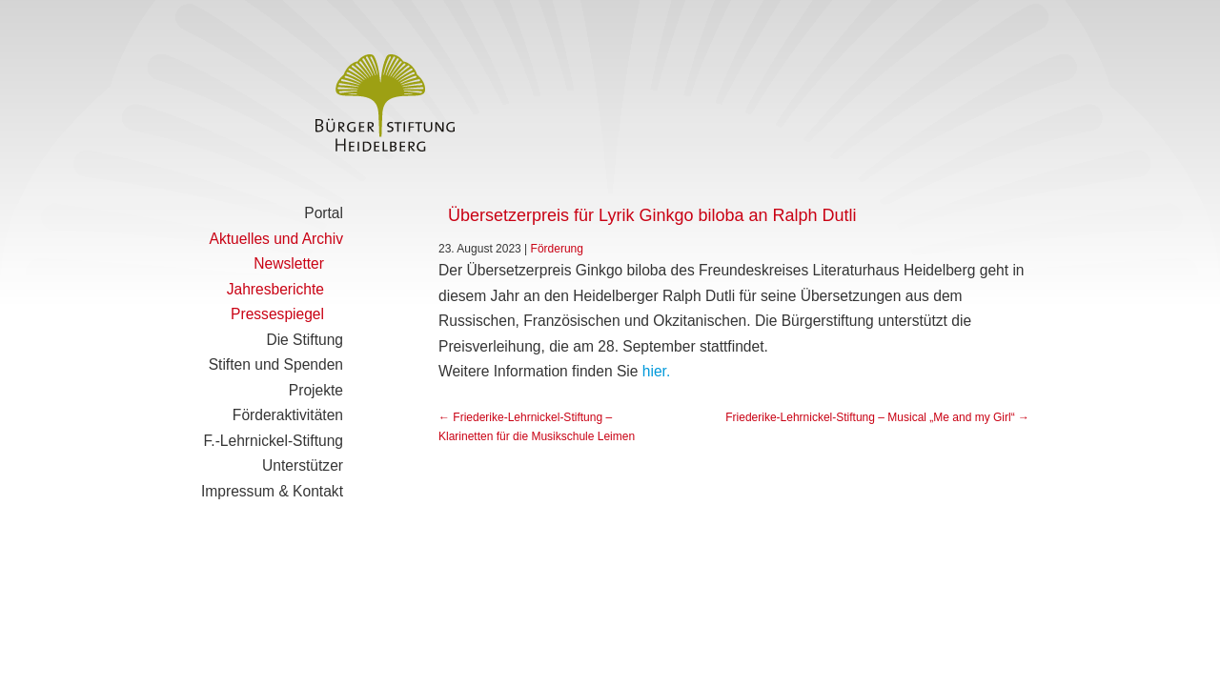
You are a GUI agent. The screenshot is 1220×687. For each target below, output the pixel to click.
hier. (656, 371)
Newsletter (289, 263)
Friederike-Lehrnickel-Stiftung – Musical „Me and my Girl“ (877, 417)
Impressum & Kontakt (272, 491)
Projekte (316, 390)
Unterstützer (302, 465)
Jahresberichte (275, 289)
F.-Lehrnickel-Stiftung (273, 441)
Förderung (557, 248)
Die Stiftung (304, 340)
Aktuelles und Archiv (276, 239)
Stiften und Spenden (276, 364)
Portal (323, 213)
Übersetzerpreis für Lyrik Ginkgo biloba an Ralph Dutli (652, 215)
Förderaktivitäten (288, 415)
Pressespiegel (277, 314)
